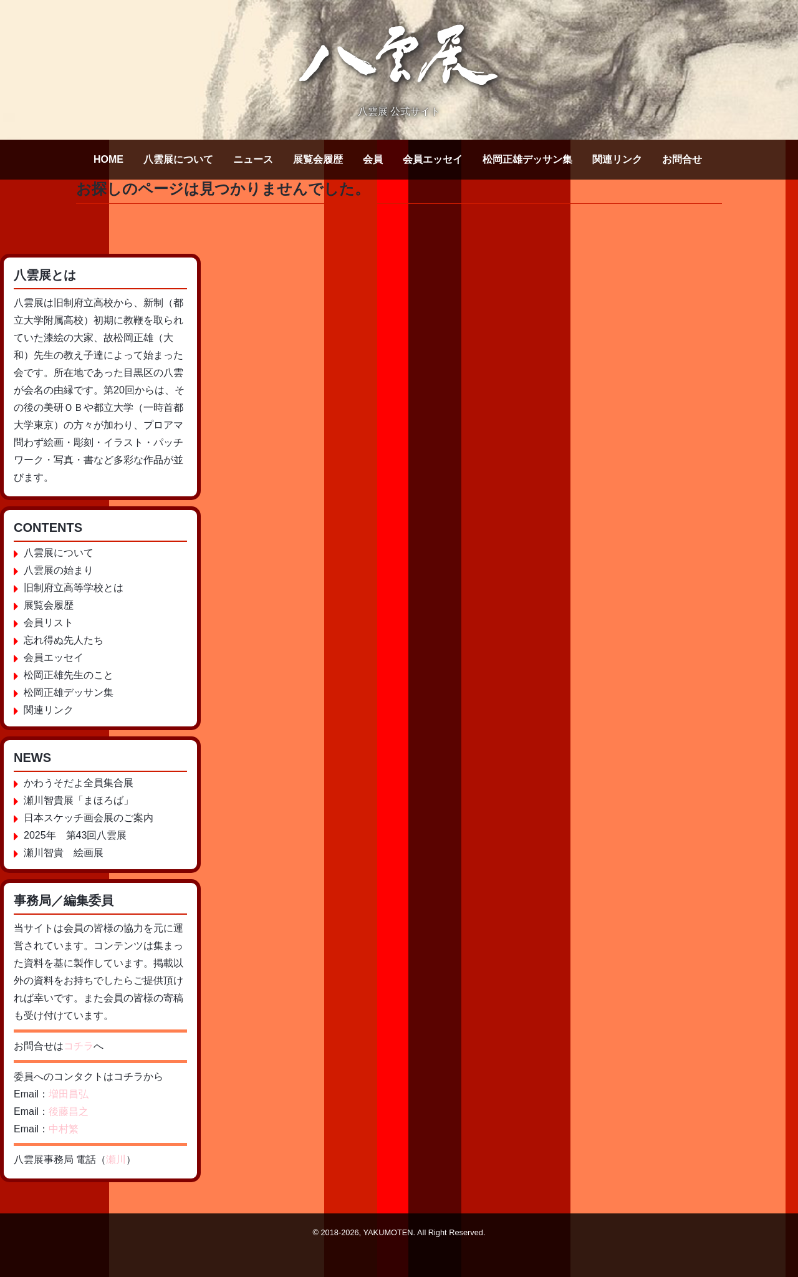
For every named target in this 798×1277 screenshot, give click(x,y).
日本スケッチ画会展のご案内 (88, 817)
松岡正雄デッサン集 (527, 159)
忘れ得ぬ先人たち (63, 640)
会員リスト (49, 622)
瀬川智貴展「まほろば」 (78, 800)
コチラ (79, 1046)
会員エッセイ (433, 159)
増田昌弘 (69, 1094)
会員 (373, 159)
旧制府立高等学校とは (73, 587)
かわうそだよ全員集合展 (78, 783)
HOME (108, 159)
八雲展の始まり (59, 570)
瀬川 (116, 1159)
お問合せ (682, 159)
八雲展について (178, 159)
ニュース (253, 159)
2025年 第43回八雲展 (75, 835)
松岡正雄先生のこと (68, 675)
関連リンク (617, 159)
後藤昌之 (69, 1111)
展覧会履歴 (318, 159)
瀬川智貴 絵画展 (63, 852)
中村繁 (64, 1129)
